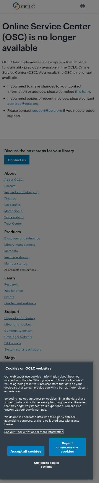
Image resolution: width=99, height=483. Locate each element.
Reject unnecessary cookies (67, 446)
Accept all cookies (25, 450)
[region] (46, 421)
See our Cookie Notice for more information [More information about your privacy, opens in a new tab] (33, 432)
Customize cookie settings (46, 464)
